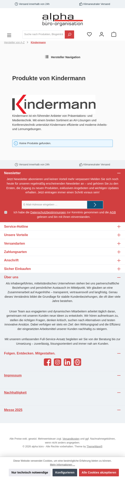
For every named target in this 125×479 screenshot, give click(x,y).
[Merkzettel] (89, 34)
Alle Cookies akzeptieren (99, 472)
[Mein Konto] (101, 34)
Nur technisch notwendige (29, 472)
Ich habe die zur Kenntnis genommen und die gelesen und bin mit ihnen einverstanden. (65, 214)
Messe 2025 (13, 410)
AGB (113, 212)
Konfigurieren (64, 472)
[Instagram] (57, 362)
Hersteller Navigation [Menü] (62, 57)
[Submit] (95, 205)
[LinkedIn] (67, 362)
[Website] (77, 362)
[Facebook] (47, 362)
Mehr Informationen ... (62, 464)
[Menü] (9, 34)
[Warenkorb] (114, 34)
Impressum (13, 375)
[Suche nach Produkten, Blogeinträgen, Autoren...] (43, 34)
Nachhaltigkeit (15, 392)
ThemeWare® (94, 446)
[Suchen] (69, 34)
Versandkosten (70, 438)
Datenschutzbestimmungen (48, 212)
